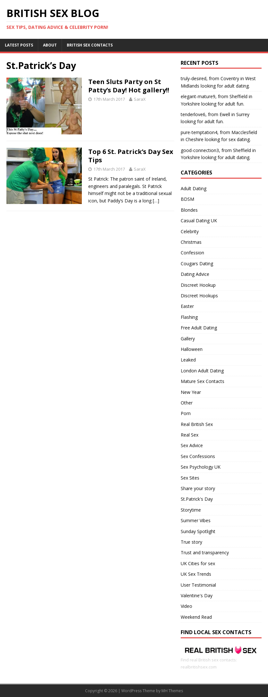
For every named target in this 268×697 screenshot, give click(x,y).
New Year (191, 392)
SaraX (140, 99)
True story (191, 542)
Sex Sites (190, 478)
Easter (187, 306)
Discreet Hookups (199, 296)
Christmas (191, 242)
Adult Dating (193, 188)
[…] (156, 201)
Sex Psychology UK (200, 467)
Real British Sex (197, 424)
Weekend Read (196, 617)
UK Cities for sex (198, 563)
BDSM (187, 199)
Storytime (191, 510)
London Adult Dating (202, 371)
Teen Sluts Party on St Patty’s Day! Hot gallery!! (128, 85)
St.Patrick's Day (197, 499)
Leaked (188, 360)
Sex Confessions (198, 456)
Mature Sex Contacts (202, 381)
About (50, 45)
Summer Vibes (196, 520)
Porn (186, 413)
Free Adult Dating (199, 328)
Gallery (188, 339)
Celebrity (190, 231)
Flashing (189, 317)
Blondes (189, 210)
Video (186, 606)
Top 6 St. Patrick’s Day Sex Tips (130, 155)
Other (187, 403)
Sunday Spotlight (198, 531)
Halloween (192, 349)
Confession (192, 253)
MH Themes (172, 690)
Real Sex (189, 435)
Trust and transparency (205, 552)
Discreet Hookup (198, 285)
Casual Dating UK (199, 220)
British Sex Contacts (90, 45)
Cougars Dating (197, 263)
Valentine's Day (196, 595)
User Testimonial (198, 585)
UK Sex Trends (196, 574)
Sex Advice (192, 445)
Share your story (198, 488)
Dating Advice (195, 274)
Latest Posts (19, 45)
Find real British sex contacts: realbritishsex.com (221, 660)
